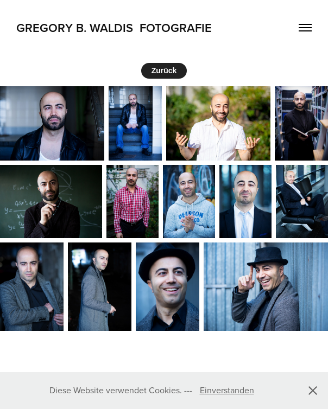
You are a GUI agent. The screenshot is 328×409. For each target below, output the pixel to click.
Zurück (164, 70)
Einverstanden (227, 390)
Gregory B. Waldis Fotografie (114, 27)
